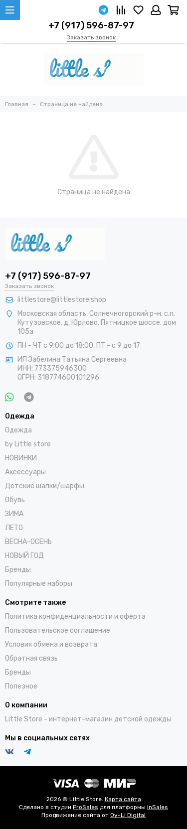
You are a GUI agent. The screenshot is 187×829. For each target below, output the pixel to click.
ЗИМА (14, 514)
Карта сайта (123, 799)
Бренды (18, 569)
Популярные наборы (38, 583)
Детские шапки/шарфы (44, 486)
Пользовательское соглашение (57, 630)
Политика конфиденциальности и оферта (75, 616)
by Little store (28, 444)
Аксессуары (25, 472)
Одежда (18, 430)
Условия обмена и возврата (51, 644)
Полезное (21, 686)
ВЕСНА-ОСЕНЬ (28, 542)
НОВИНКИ (21, 458)
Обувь (15, 500)
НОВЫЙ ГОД (24, 556)
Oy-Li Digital (128, 815)
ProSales (85, 807)
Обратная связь (31, 658)
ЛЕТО (14, 528)
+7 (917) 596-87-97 (91, 25)
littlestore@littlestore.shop (61, 299)
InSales (157, 807)
